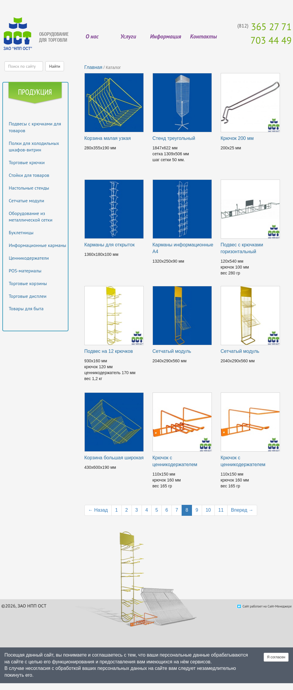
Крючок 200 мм (237, 138)
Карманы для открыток (109, 244)
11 (221, 510)
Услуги (128, 36)
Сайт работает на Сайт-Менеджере (267, 606)
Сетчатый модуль (172, 351)
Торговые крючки (27, 162)
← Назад (98, 510)
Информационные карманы (37, 245)
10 (208, 510)
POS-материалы (25, 271)
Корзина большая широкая (114, 457)
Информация (165, 36)
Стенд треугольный (174, 138)
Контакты (203, 36)
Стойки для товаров (29, 175)
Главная (93, 67)
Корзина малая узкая (107, 138)
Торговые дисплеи (28, 296)
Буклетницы (21, 232)
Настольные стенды (29, 188)
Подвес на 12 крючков (108, 351)
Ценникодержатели (29, 258)
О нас (92, 36)
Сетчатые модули (26, 200)
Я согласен (276, 657)
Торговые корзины (28, 283)
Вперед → (242, 510)
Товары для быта (26, 308)
